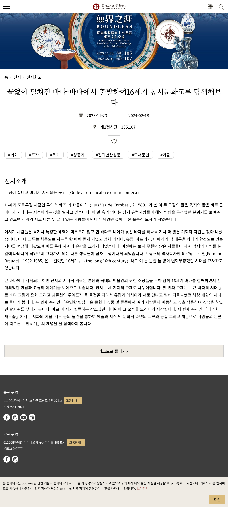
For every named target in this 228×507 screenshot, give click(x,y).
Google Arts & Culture (32, 417)
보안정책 (142, 488)
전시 (17, 77)
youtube (23, 417)
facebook (6, 417)
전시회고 (34, 77)
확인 (217, 499)
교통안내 (71, 400)
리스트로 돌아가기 (114, 351)
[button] (210, 6)
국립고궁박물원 (109, 6)
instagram (15, 417)
